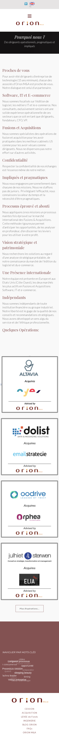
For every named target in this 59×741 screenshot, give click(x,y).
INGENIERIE (29, 720)
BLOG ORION (29, 724)
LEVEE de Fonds (29, 716)
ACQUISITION (29, 713)
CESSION (29, 709)
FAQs (29, 728)
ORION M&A (29, 732)
